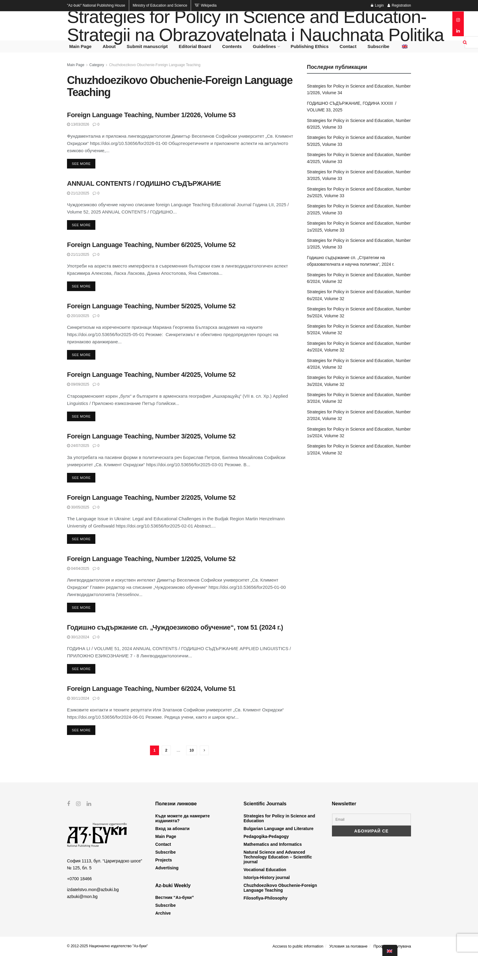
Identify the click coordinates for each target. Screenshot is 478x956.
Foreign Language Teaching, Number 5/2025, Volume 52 (151, 306)
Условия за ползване (348, 946)
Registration (399, 5)
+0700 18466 (79, 878)
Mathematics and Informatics (273, 844)
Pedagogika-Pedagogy (266, 836)
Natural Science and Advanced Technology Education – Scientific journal (278, 857)
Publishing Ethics (310, 46)
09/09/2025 (78, 384)
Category (96, 65)
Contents (232, 46)
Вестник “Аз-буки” (174, 897)
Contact (347, 46)
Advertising (167, 867)
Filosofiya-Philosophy (265, 898)
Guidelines (264, 46)
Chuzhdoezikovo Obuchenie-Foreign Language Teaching (154, 65)
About (109, 46)
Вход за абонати (172, 828)
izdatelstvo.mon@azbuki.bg (93, 889)
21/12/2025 (78, 193)
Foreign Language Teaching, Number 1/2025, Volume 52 (151, 559)
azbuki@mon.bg (82, 896)
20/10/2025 (78, 316)
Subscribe (379, 46)
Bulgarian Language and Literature (279, 828)
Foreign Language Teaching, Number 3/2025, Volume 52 (151, 436)
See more (81, 163)
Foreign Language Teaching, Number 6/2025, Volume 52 (151, 245)
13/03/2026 (78, 124)
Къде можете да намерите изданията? (182, 818)
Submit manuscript (147, 46)
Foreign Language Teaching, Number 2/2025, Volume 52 (151, 497)
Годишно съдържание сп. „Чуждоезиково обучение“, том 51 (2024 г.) (175, 627)
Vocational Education (265, 869)
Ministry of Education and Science (160, 5)
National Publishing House (96, 5)
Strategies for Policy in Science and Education (279, 818)
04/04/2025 (78, 568)
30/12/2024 (78, 637)
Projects (163, 860)
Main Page (80, 46)
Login (377, 5)
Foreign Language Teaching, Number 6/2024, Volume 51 (151, 688)
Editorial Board (195, 46)
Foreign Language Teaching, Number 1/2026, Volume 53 (151, 115)
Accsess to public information (297, 946)
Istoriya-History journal (267, 877)
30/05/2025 (78, 507)
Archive (163, 913)
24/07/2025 (78, 446)
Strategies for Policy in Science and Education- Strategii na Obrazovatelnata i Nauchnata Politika (255, 26)
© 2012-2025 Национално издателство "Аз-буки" (107, 946)
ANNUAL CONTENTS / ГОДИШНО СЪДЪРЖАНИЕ (144, 183)
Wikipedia (205, 5)
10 (192, 750)
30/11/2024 (78, 698)
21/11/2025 (78, 254)
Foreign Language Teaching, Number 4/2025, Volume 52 (151, 374)
